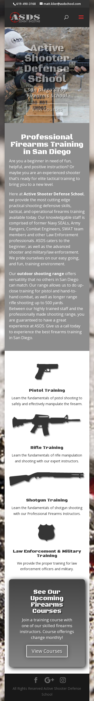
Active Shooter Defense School (47, 68)
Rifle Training (46, 447)
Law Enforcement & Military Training (47, 553)
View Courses (47, 113)
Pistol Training (47, 390)
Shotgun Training (47, 500)
